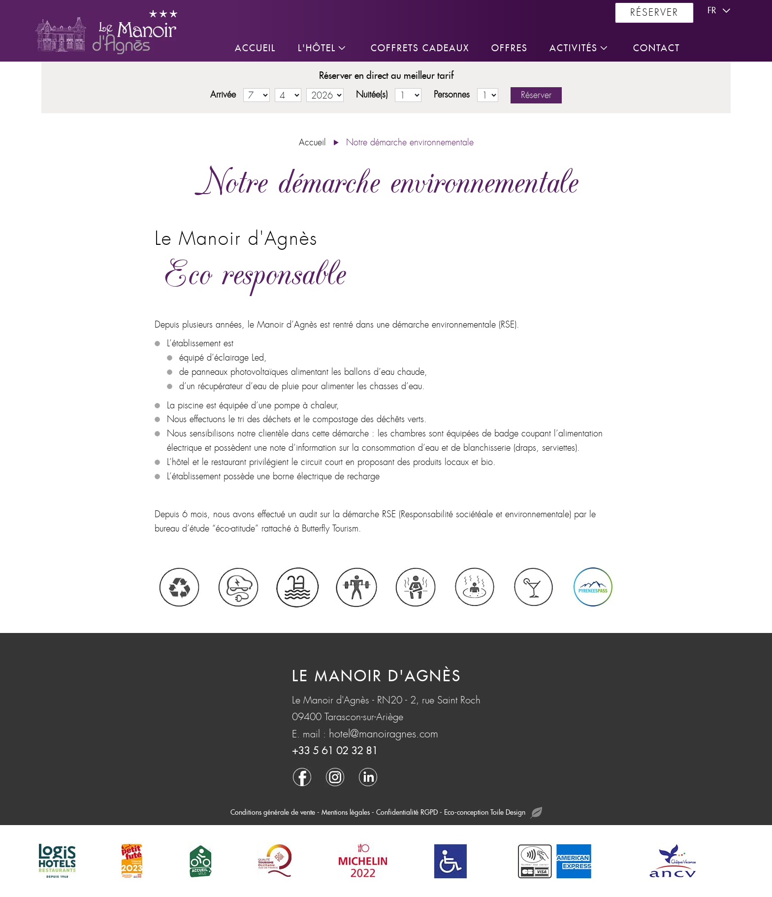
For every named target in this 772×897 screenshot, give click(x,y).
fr (720, 11)
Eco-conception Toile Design (493, 813)
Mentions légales (346, 812)
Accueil (312, 142)
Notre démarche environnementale (410, 142)
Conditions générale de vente (272, 812)
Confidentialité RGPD (407, 812)
